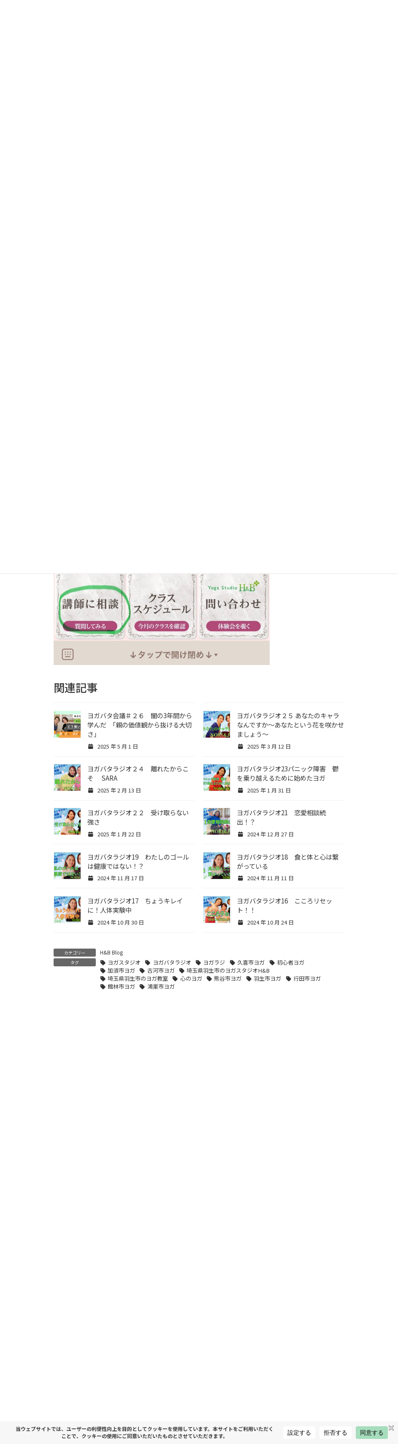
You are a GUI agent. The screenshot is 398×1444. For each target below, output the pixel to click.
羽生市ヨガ (267, 978)
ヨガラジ (214, 962)
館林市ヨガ (121, 986)
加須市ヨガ (121, 970)
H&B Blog (111, 952)
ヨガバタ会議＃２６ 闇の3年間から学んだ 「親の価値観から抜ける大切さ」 (139, 724)
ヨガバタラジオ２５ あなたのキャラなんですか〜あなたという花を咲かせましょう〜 (290, 724)
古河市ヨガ (161, 970)
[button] (199, 1122)
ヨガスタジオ (124, 962)
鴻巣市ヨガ (161, 986)
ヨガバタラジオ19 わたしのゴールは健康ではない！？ (138, 861)
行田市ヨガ (307, 978)
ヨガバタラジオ (172, 962)
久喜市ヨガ (251, 962)
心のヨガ (191, 978)
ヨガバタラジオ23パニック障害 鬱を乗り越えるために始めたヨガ (287, 773)
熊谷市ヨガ (227, 978)
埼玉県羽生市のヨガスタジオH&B (228, 970)
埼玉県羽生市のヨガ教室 (138, 978)
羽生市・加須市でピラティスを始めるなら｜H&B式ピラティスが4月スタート (253, 1395)
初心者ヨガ (290, 962)
